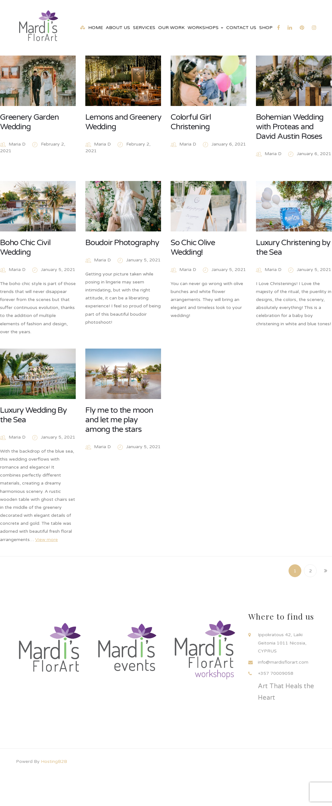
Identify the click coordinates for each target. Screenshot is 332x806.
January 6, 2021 (228, 144)
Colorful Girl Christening (190, 122)
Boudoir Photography (121, 243)
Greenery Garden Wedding (29, 122)
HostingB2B (54, 761)
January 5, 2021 (58, 270)
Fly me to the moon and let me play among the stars (118, 422)
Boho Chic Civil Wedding (25, 247)
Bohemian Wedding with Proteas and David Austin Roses (288, 126)
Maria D (17, 144)
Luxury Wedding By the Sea (33, 417)
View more (46, 542)
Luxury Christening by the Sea (292, 247)
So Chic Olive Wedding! (192, 247)
